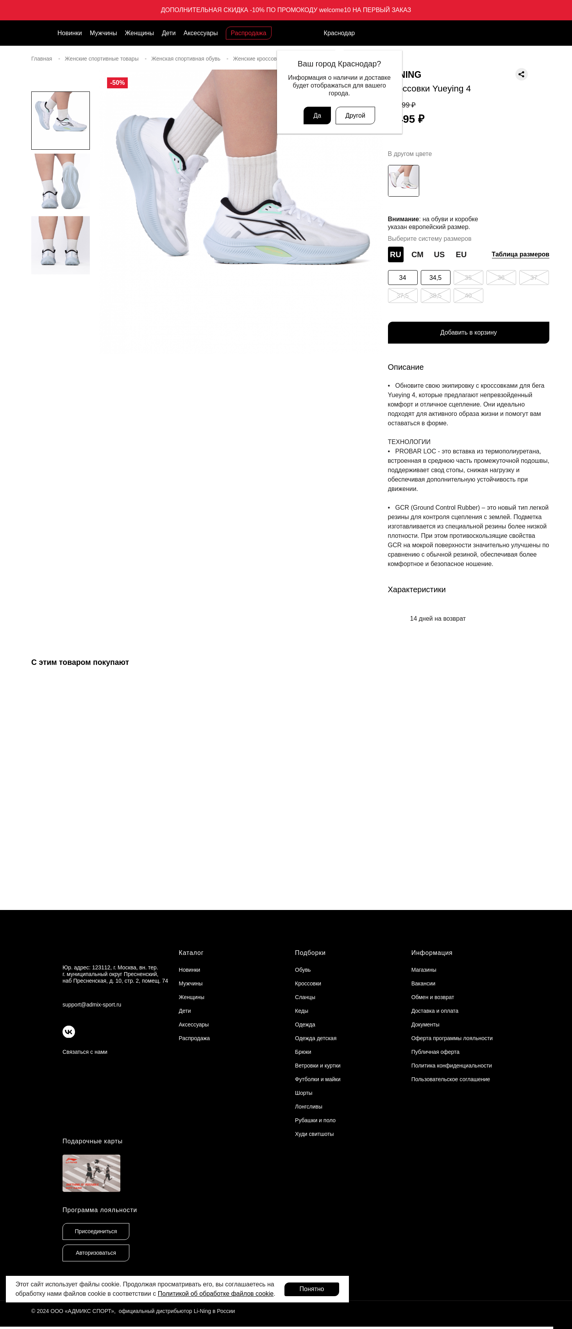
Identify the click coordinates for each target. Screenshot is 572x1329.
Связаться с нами (85, 1052)
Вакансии (423, 983)
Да (317, 115)
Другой (355, 115)
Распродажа (248, 33)
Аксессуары (201, 33)
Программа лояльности (100, 1210)
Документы (425, 1024)
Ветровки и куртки (318, 1065)
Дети (168, 33)
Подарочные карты (93, 1141)
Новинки (69, 33)
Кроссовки (308, 983)
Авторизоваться (96, 1253)
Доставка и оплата (435, 1011)
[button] (60, 377)
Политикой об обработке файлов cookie (216, 1293)
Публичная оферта (435, 1052)
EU (461, 254)
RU (395, 254)
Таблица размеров (521, 254)
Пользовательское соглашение (450, 1079)
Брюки (303, 1052)
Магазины (423, 970)
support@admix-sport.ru (92, 1004)
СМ (417, 254)
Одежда (305, 1024)
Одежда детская (315, 1038)
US (439, 254)
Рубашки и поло (315, 1120)
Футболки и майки (317, 1079)
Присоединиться (96, 1232)
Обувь (303, 970)
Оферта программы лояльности (452, 1038)
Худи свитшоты (314, 1134)
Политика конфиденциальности (451, 1065)
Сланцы (305, 997)
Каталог (191, 952)
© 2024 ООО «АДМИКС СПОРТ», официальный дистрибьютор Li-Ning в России (133, 1311)
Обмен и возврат (432, 997)
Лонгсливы (308, 1106)
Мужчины (103, 33)
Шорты (304, 1093)
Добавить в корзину (468, 333)
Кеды (301, 1011)
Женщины (139, 33)
